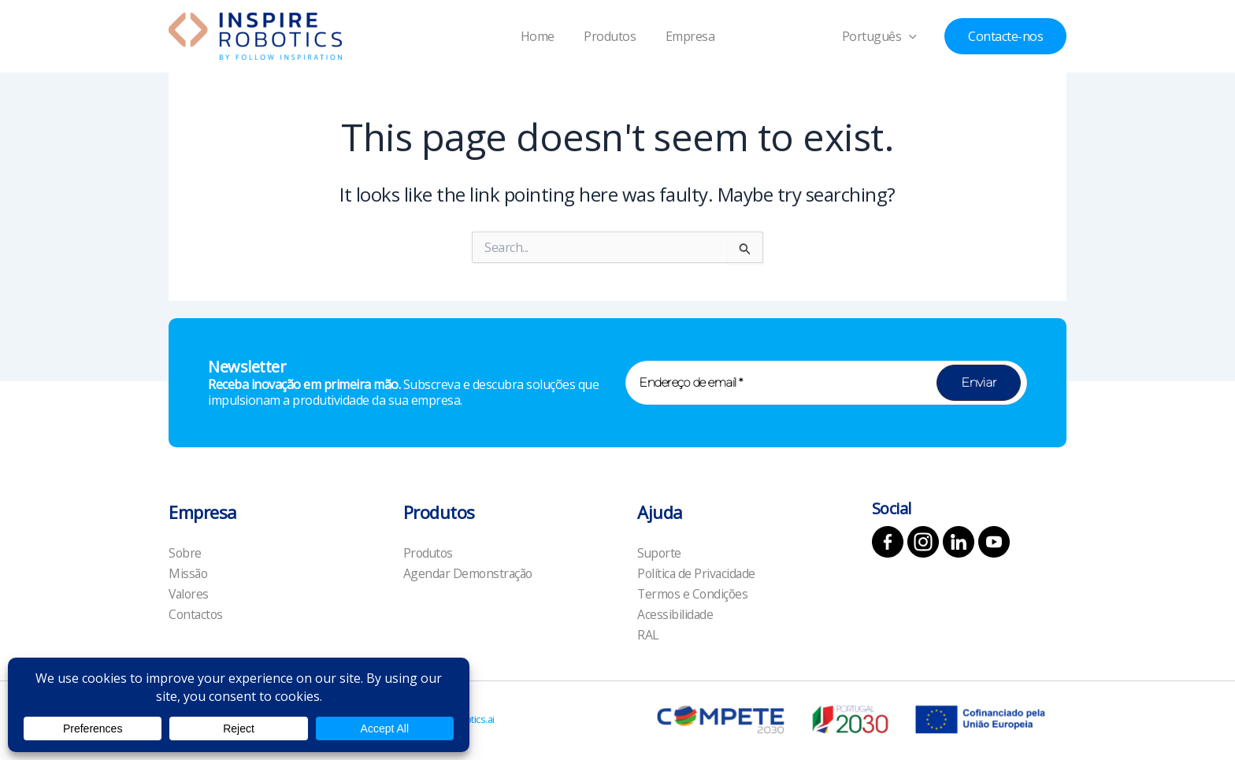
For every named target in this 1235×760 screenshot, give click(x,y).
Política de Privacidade (697, 572)
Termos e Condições (694, 593)
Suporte (660, 551)
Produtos (610, 36)
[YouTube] (994, 540)
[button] (1005, 36)
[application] (917, 36)
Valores (190, 593)
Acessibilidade (675, 614)
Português (887, 36)
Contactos (197, 614)
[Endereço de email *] (826, 381)
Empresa (685, 36)
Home (541, 36)
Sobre (185, 551)
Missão (189, 572)
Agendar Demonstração (469, 572)
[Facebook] (887, 540)
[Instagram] (923, 540)
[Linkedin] (958, 540)
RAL (648, 634)
